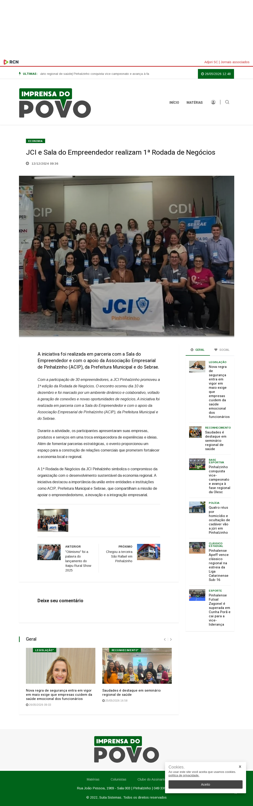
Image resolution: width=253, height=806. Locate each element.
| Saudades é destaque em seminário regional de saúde (41, 73)
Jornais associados (235, 62)
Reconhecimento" (125, 650)
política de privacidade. (184, 775)
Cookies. (177, 767)
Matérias (195, 102)
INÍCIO (174, 102)
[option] (41, 74)
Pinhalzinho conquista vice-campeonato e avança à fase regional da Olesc (219, 479)
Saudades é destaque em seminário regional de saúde (131, 692)
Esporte (215, 590)
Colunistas (118, 779)
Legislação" (44, 650)
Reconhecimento (218, 427)
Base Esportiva (216, 461)
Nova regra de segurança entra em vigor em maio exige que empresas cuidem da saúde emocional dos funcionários (59, 694)
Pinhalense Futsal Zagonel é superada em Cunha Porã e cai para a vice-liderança (220, 610)
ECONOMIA (35, 141)
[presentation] (165, 639)
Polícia (214, 503)
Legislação (217, 362)
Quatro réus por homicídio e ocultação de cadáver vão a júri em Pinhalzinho (219, 520)
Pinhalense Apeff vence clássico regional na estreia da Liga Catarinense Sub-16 (219, 565)
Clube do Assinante (151, 779)
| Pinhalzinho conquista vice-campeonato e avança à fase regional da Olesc (133, 73)
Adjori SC (211, 62)
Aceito (205, 784)
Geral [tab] (198, 350)
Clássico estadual (216, 544)
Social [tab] (222, 350)
